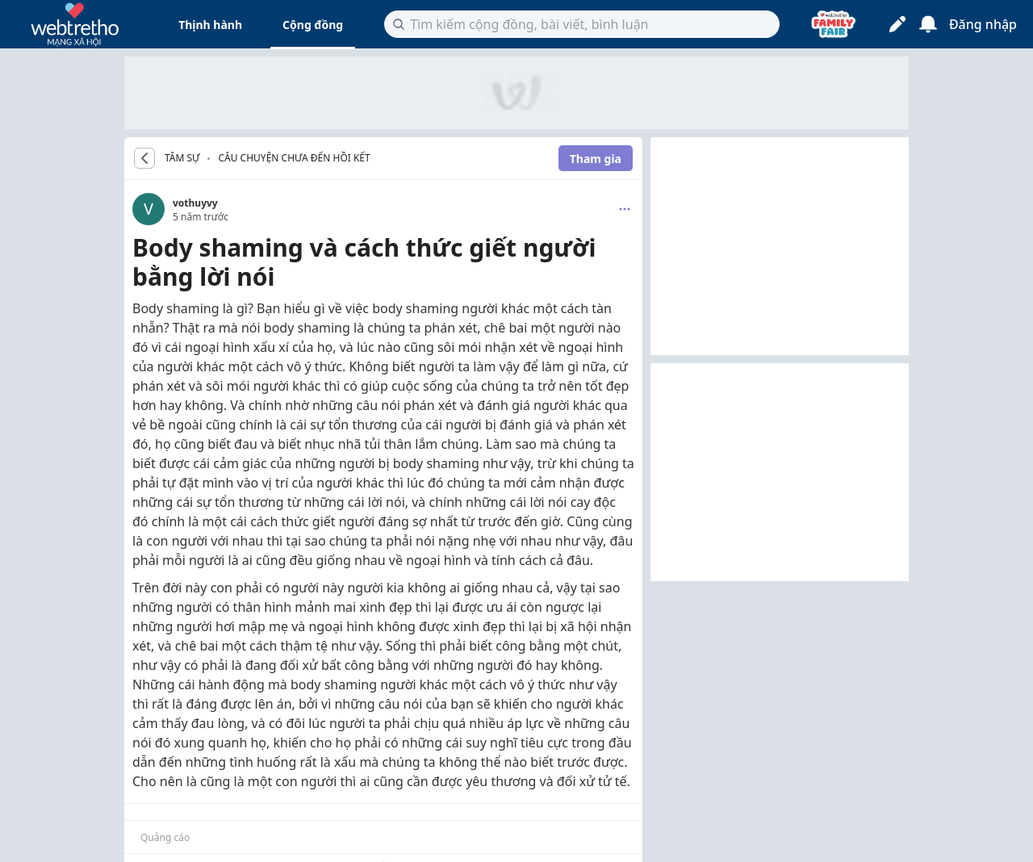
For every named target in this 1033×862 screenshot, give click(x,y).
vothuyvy (195, 203)
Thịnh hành (210, 24)
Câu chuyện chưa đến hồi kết (294, 158)
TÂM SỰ (182, 158)
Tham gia (595, 158)
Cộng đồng (312, 24)
